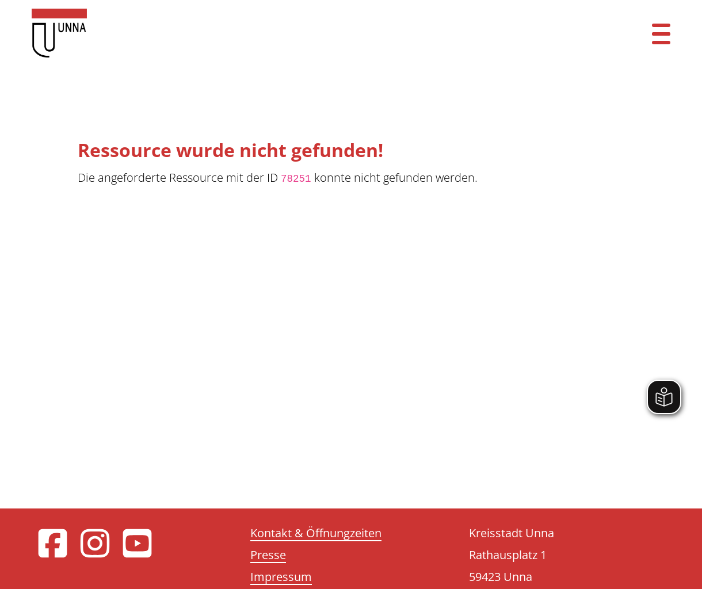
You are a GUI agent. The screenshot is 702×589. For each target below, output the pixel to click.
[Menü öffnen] (661, 33)
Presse (268, 555)
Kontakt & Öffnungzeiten (315, 533)
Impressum (281, 576)
